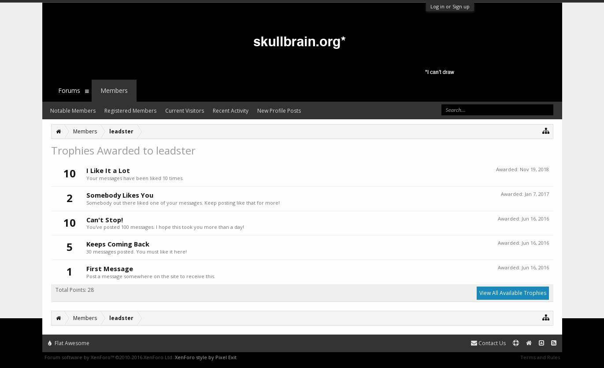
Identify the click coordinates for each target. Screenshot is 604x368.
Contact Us (488, 343)
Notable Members (73, 110)
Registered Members (130, 110)
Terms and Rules (540, 357)
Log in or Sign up (450, 6)
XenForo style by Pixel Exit (206, 357)
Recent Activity (230, 110)
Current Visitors (184, 110)
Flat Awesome (68, 343)
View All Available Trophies (512, 293)
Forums (69, 90)
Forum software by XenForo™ (109, 357)
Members (114, 90)
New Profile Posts (279, 110)
